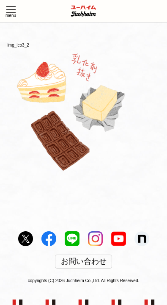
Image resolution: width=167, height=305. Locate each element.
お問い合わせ (84, 262)
